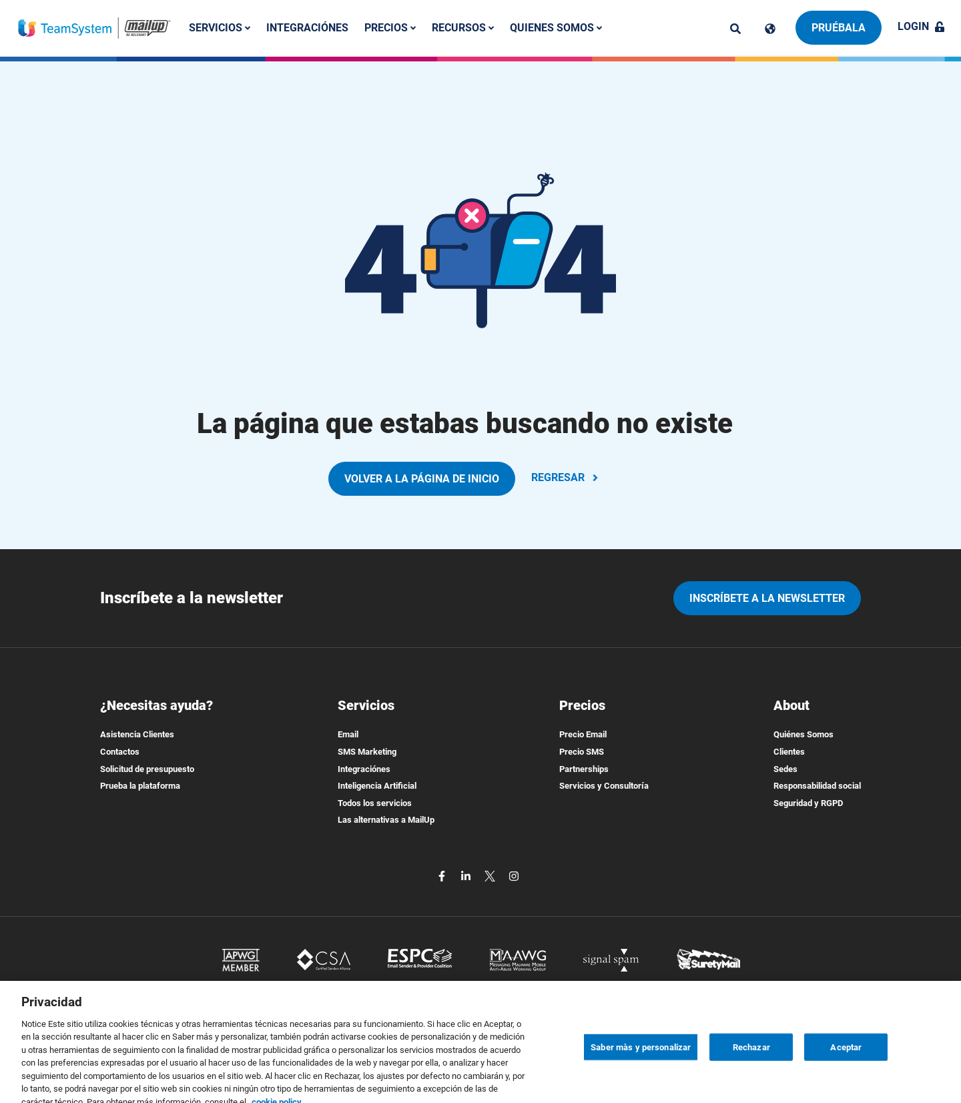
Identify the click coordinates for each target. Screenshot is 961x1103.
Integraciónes (307, 27)
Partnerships (584, 769)
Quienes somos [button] (556, 27)
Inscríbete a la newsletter (767, 598)
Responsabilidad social (817, 786)
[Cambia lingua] (770, 29)
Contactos (119, 752)
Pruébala (839, 27)
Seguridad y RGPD (808, 803)
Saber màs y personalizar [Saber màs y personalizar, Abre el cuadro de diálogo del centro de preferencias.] (641, 1080)
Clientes (789, 752)
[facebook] (443, 875)
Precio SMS (581, 752)
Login (921, 26)
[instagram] (514, 875)
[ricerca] (735, 29)
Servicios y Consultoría (604, 786)
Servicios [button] (219, 27)
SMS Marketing (367, 752)
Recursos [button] (463, 27)
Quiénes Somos (803, 734)
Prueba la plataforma (140, 786)
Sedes (785, 769)
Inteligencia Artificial (377, 786)
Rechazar (751, 1080)
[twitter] (491, 875)
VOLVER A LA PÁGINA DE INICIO (421, 478)
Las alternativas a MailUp (386, 820)
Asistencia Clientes (137, 734)
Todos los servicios (375, 803)
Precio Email (583, 734)
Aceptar (846, 1080)
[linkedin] (467, 875)
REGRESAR (566, 477)
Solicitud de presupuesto (147, 769)
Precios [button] (390, 27)
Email (348, 734)
